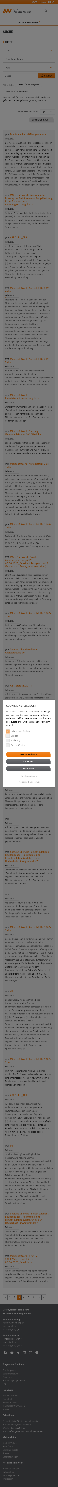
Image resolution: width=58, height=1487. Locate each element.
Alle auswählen (28, 754)
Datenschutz (35, 782)
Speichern (28, 768)
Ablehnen (28, 761)
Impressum (22, 782)
